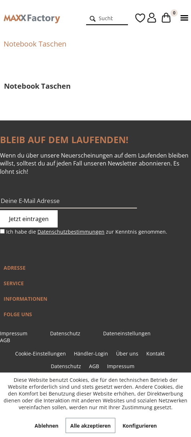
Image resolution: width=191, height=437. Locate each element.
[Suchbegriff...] (107, 18)
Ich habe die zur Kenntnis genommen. (86, 231)
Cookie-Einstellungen (40, 353)
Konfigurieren (140, 425)
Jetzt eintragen (29, 219)
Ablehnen (46, 425)
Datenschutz (65, 333)
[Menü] (182, 18)
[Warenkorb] (164, 18)
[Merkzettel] (133, 18)
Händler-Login (91, 353)
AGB (5, 340)
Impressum (13, 333)
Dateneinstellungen (127, 333)
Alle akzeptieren (90, 425)
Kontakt (155, 353)
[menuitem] (107, 18)
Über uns (127, 353)
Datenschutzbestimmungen (71, 231)
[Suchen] (92, 18)
